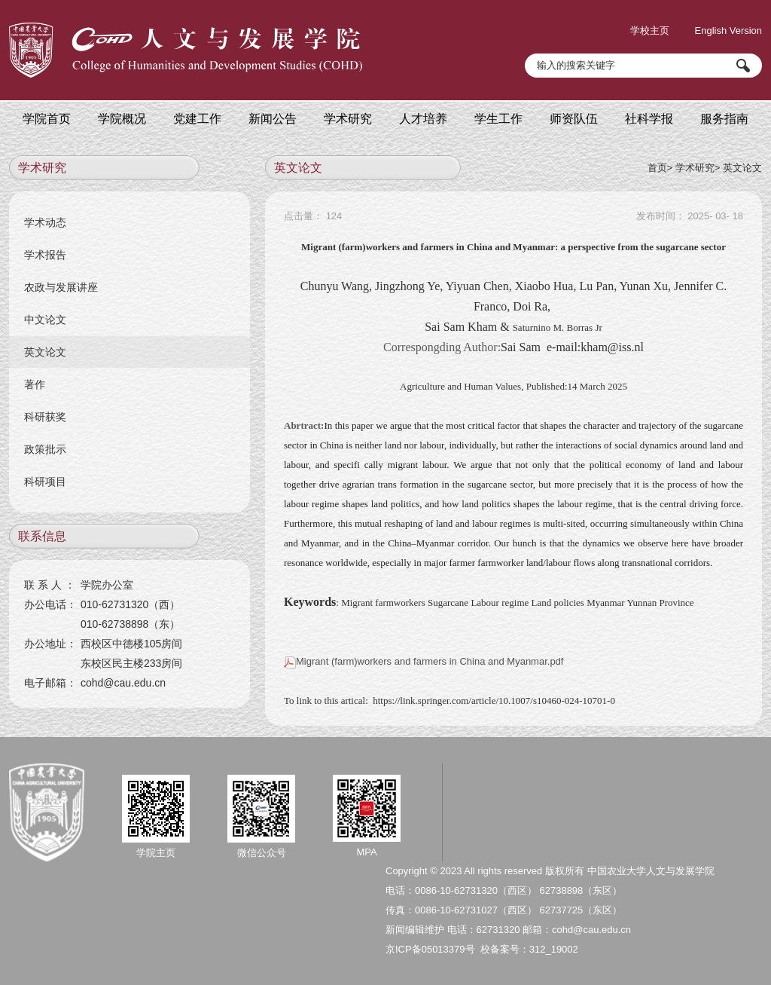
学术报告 (45, 255)
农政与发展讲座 (61, 287)
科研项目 (45, 482)
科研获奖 (45, 417)
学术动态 (45, 222)
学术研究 (695, 167)
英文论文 (742, 167)
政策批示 (45, 449)
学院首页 (47, 118)
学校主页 (649, 30)
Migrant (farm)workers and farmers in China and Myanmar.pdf (423, 661)
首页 (657, 167)
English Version (728, 30)
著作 (34, 384)
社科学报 (649, 118)
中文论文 (45, 320)
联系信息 (42, 536)
